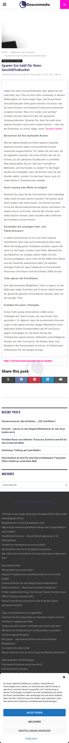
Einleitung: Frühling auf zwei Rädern (21, 450)
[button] (64, 677)
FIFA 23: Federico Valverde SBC (18, 596)
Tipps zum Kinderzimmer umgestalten (22, 612)
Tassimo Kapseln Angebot (15, 635)
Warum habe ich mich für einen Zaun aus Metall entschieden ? (34, 652)
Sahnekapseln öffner (13, 518)
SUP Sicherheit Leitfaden (15, 669)
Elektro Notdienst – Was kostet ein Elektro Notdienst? (29, 587)
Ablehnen (34, 721)
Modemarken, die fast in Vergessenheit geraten (26, 549)
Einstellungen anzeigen (34, 730)
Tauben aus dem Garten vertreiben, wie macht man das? (31, 626)
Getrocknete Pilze (11, 565)
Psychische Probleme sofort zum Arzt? (22, 664)
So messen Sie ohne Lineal (16, 648)
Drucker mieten (54, 128)
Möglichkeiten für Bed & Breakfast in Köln (23, 523)
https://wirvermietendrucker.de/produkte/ (28, 360)
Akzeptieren (34, 712)
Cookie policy (31, 738)
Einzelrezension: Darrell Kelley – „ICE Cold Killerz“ (29, 421)
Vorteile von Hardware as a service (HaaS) (23, 544)
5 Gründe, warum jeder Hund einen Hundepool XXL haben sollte (34, 514)
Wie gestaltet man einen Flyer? (18, 570)
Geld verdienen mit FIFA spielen (18, 660)
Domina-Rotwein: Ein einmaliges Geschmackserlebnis (29, 583)
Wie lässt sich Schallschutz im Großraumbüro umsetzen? (31, 630)
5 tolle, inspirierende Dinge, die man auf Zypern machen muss (34, 592)
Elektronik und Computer (12, 61)
